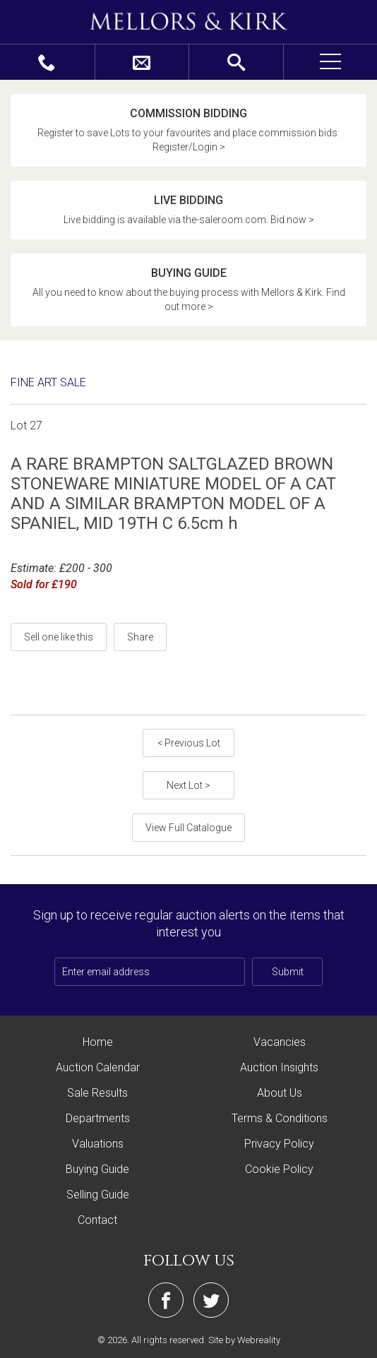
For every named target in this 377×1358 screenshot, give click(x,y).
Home (98, 1042)
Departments (98, 1118)
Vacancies (279, 1042)
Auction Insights (279, 1067)
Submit (288, 971)
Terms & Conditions (280, 1118)
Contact (97, 1220)
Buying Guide (97, 1169)
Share (140, 637)
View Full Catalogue (188, 827)
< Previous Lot (188, 743)
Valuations (98, 1143)
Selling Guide (97, 1194)
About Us (279, 1093)
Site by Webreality (244, 1340)
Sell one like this (58, 637)
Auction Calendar (98, 1067)
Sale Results (97, 1093)
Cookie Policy (279, 1169)
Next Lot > (188, 785)
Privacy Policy (279, 1143)
